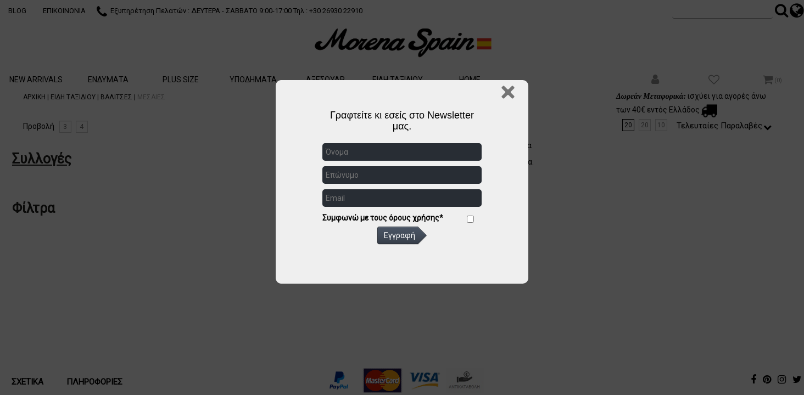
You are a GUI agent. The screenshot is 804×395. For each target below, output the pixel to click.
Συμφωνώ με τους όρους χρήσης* (382, 217)
